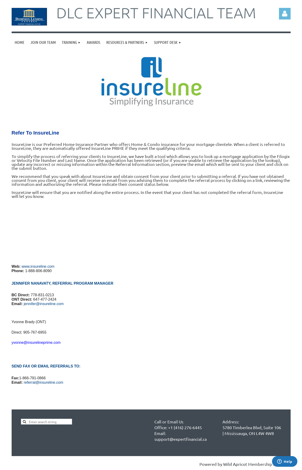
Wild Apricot (235, 464)
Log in (285, 13)
